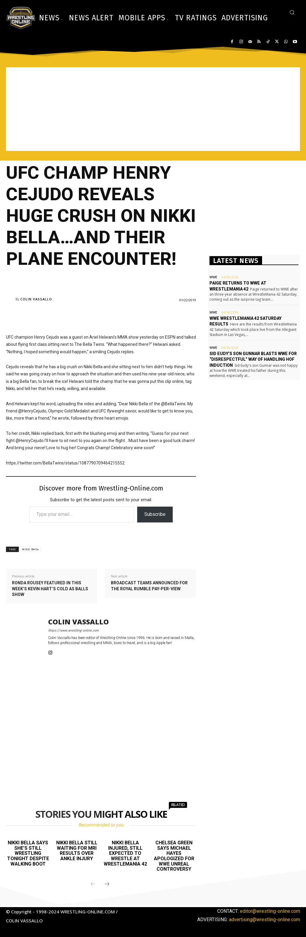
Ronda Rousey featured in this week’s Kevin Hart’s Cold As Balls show (50, 588)
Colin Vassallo (36, 299)
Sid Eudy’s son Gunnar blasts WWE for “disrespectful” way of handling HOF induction (253, 359)
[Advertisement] (153, 109)
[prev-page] (93, 884)
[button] (292, 12)
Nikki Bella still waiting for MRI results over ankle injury (76, 850)
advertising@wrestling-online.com (264, 919)
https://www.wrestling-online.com (73, 630)
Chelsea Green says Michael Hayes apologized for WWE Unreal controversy (174, 856)
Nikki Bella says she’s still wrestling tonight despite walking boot (28, 853)
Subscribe (155, 514)
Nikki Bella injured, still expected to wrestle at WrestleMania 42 (125, 853)
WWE (213, 277)
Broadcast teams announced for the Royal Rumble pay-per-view (149, 585)
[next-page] (107, 884)
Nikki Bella (30, 549)
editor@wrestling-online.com (270, 911)
